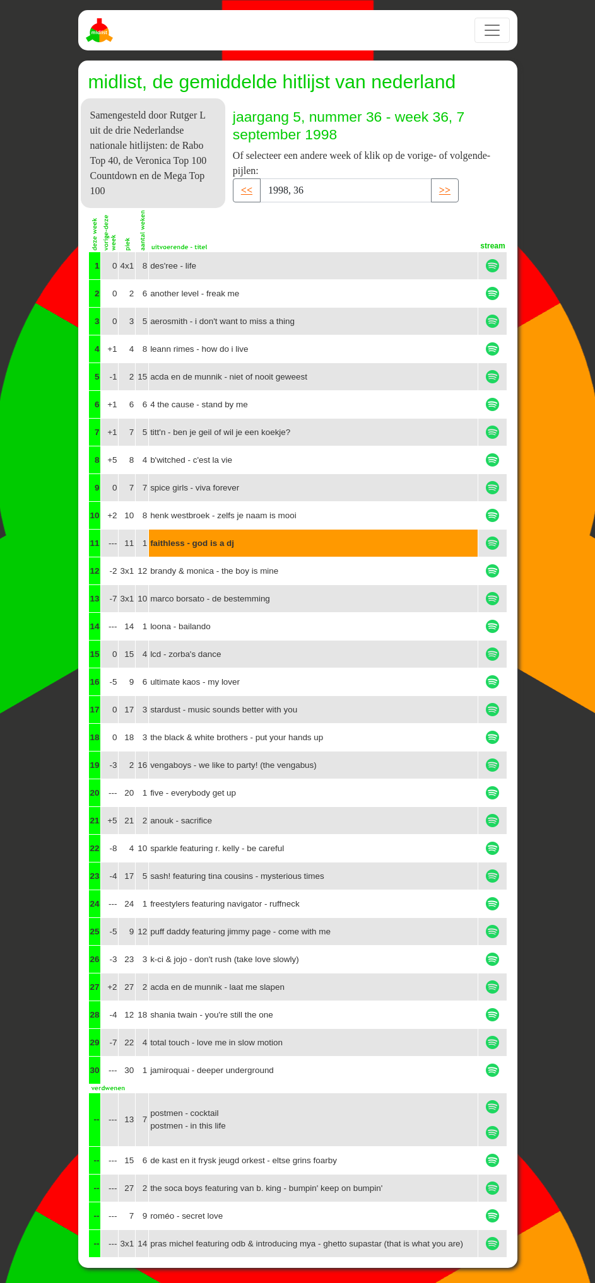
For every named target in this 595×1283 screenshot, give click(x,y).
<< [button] (246, 190)
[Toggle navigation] (492, 30)
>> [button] (445, 190)
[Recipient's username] (346, 190)
